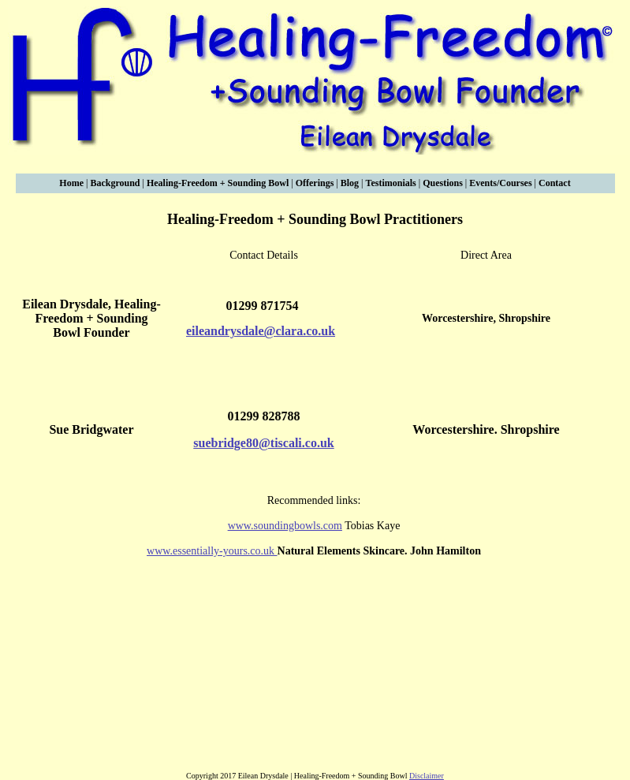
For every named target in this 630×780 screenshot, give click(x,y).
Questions (443, 182)
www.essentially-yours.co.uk (212, 551)
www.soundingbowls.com (285, 526)
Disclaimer (426, 775)
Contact (555, 182)
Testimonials (390, 182)
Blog (351, 182)
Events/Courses (500, 182)
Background (115, 182)
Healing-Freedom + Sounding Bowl (219, 182)
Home (71, 182)
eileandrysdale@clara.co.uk (260, 331)
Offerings (315, 182)
